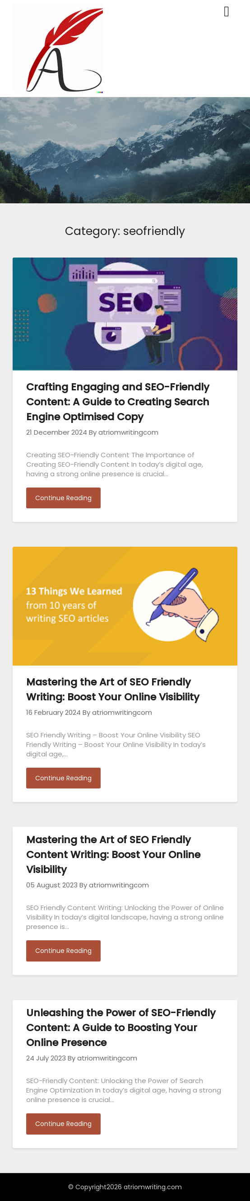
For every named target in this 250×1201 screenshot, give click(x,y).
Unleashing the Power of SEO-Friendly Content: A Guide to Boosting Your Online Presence (121, 1028)
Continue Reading (63, 497)
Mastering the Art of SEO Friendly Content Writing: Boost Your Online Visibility (113, 855)
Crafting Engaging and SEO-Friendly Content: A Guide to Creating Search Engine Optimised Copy (117, 402)
